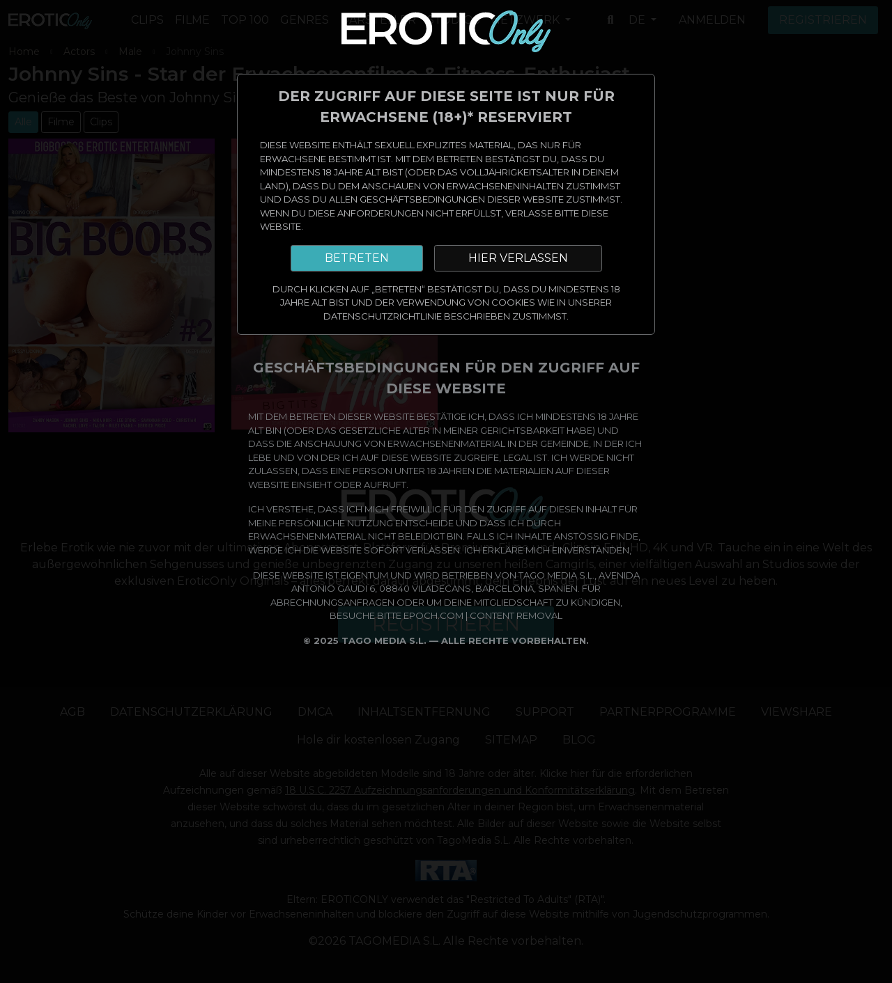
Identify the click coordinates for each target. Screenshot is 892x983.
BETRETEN (357, 258)
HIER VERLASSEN (518, 258)
